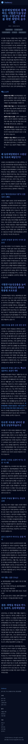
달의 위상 (3, 698)
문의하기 (3, 731)
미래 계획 (3, 716)
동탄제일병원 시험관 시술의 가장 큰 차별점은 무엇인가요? (13, 582)
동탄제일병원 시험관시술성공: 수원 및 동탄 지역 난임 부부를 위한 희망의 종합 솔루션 (13, 405)
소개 (2, 725)
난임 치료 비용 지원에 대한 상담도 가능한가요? (13, 592)
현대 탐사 (3, 714)
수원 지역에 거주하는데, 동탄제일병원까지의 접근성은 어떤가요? (13, 587)
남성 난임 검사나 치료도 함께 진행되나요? (15, 596)
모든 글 (2, 723)
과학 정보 (3, 729)
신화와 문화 (3, 702)
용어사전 (3, 727)
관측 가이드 (3, 705)
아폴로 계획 (3, 711)
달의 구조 (3, 700)
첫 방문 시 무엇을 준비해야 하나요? (13, 598)
